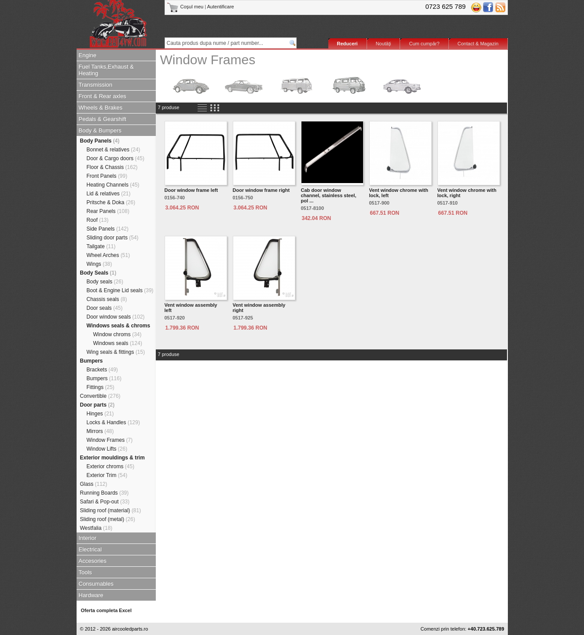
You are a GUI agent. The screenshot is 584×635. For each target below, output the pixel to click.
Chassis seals (107, 299)
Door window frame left (191, 190)
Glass (93, 484)
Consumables (96, 583)
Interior (87, 538)
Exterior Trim (107, 475)
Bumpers (91, 361)
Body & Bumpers (100, 130)
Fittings (100, 387)
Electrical (90, 549)
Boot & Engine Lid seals (120, 290)
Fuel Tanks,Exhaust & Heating (106, 70)
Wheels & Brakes (101, 107)
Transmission (96, 84)
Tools (85, 572)
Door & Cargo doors (115, 158)
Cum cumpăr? (424, 43)
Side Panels (108, 229)
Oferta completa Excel (106, 610)
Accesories (93, 561)
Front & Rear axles (102, 96)
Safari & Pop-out (105, 502)
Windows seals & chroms (119, 326)
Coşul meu (186, 6)
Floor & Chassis (112, 167)
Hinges (100, 414)
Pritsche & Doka (111, 202)
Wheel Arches (108, 255)
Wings (99, 264)
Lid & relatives (109, 194)
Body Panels (100, 141)
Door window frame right (261, 190)
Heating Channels (113, 185)
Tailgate (101, 246)
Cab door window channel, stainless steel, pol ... (328, 195)
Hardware (91, 595)
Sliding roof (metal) (107, 519)
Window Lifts (107, 449)
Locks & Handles (113, 422)
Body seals (105, 282)
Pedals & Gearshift (102, 119)
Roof (98, 220)
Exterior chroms (111, 466)
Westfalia (96, 528)
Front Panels (107, 176)
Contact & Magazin (478, 43)
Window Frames (110, 440)
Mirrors (100, 431)
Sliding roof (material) (110, 510)
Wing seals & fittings (116, 352)
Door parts (97, 405)
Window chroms (117, 334)
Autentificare (220, 6)
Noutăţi (383, 43)
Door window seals (116, 317)
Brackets (102, 370)
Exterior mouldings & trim (112, 458)
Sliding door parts (113, 238)
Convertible (100, 396)
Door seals (105, 308)
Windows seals (117, 343)
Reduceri (347, 43)
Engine (87, 55)
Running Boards (104, 493)
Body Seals (98, 273)
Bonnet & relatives (113, 150)
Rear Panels (108, 211)
